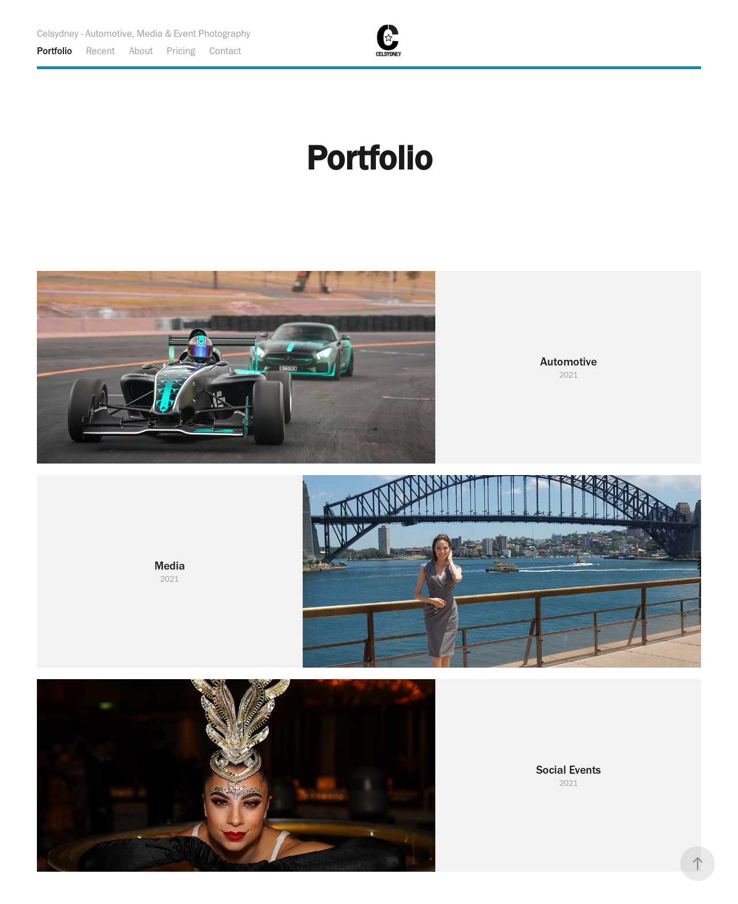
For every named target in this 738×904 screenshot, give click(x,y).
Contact (225, 50)
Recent (100, 50)
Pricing (181, 50)
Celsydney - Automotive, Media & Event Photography (143, 33)
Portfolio (54, 50)
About (141, 50)
